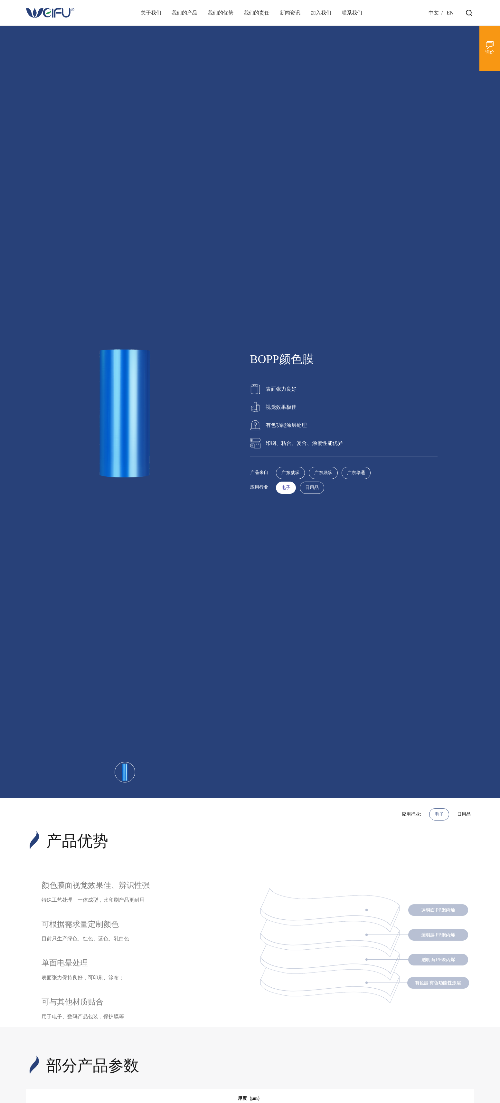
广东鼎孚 (323, 472)
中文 (434, 12)
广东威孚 (290, 472)
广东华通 (356, 472)
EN (450, 12)
